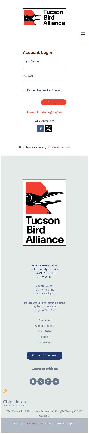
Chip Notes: (15, 401)
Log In (53, 102)
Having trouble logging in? (44, 112)
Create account (61, 147)
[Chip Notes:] (5, 390)
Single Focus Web (35, 423)
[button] (83, 34)
